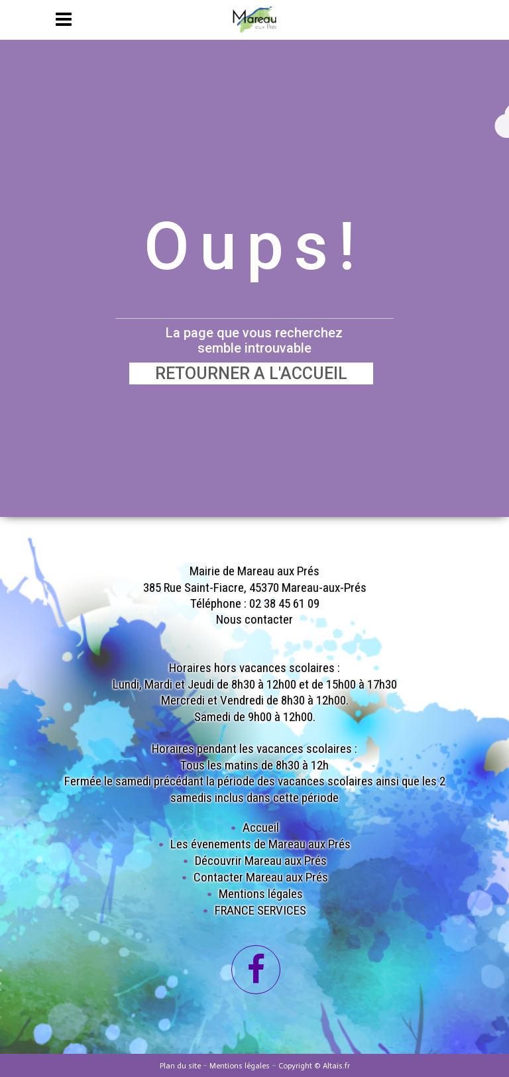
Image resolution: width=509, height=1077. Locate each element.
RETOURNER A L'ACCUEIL (251, 373)
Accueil (261, 827)
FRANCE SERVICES (260, 910)
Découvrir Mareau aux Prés (261, 860)
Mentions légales (261, 893)
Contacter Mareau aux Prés (261, 877)
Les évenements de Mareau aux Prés (260, 844)
